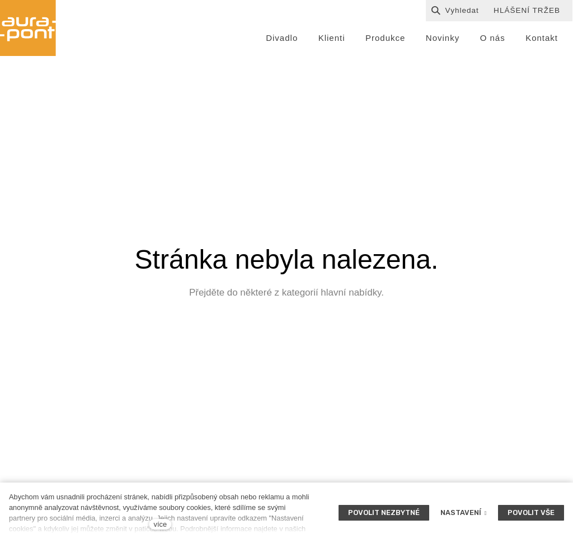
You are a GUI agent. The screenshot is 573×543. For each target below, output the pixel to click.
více (160, 524)
